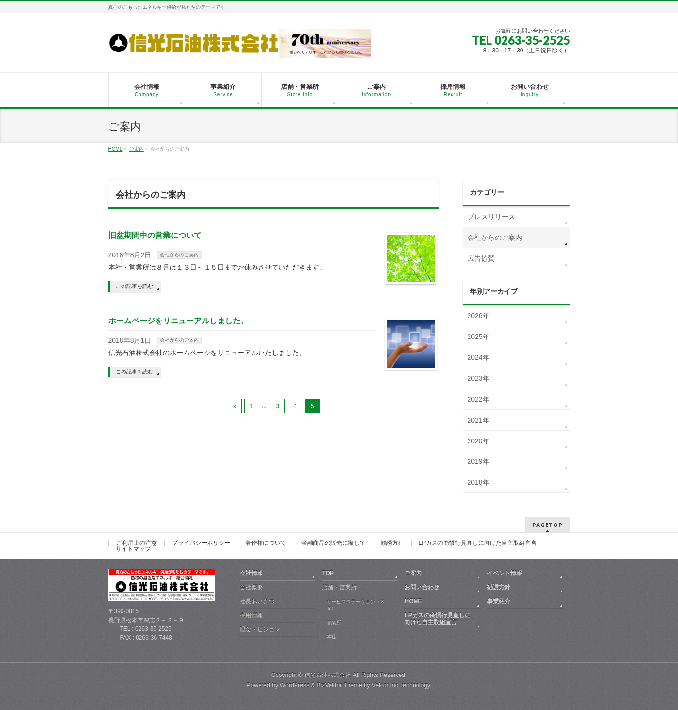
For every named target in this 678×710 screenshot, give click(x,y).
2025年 (478, 336)
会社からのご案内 (179, 254)
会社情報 (251, 573)
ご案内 (413, 573)
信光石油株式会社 (327, 675)
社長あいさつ (257, 601)
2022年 (478, 399)
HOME (413, 601)
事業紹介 (498, 601)
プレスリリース (491, 216)
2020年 (478, 441)
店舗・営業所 (339, 587)
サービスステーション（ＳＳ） (356, 605)
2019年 (478, 461)
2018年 (478, 482)
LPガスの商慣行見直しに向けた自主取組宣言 (478, 543)
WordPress (295, 685)
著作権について (265, 543)
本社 (331, 636)
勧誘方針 (392, 543)
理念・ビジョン (260, 629)
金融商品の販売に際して (333, 543)
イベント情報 (504, 573)
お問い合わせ (421, 587)
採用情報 (251, 615)
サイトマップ (133, 549)
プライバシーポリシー (201, 543)
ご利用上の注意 (136, 543)
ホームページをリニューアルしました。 (178, 321)
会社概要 (251, 587)
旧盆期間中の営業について (155, 235)
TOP (327, 573)
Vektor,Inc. (386, 685)
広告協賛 (481, 258)
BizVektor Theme (339, 685)
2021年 (478, 420)
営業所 (334, 622)
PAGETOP (547, 525)
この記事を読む (134, 286)
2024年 (478, 357)
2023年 (478, 378)
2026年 (478, 316)
